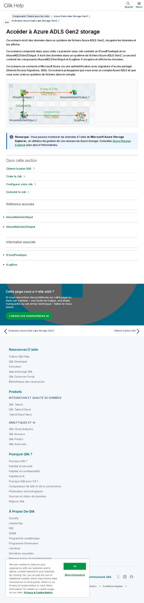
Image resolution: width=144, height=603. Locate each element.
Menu (139, 6)
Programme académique (24, 538)
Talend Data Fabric (20, 414)
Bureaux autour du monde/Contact (30, 558)
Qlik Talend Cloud (20, 409)
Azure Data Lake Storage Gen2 (71, 16)
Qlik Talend (16, 404)
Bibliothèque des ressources (27, 381)
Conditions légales (112, 586)
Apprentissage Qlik (20, 371)
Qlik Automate (17, 444)
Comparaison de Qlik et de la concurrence (35, 486)
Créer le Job (14, 176)
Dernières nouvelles (21, 553)
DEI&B (12, 533)
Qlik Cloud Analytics (21, 429)
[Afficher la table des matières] (7, 16)
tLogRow (11, 264)
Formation (15, 366)
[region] (47, 578)
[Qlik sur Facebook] (131, 576)
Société (13, 518)
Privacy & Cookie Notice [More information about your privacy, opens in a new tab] (38, 592)
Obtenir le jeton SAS (18, 168)
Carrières (14, 548)
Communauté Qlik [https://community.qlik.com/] (99, 577)
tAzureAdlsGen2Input (19, 217)
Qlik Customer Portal (21, 376)
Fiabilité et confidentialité (24, 471)
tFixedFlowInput (16, 255)
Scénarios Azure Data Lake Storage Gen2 (34, 20)
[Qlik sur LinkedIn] (125, 576)
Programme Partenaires (23, 543)
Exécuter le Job (16, 192)
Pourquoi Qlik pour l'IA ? (23, 481)
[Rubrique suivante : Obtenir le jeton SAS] (107, 331)
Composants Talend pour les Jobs (30, 16)
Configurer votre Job (19, 184)
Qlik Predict (16, 439)
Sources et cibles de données (27, 496)
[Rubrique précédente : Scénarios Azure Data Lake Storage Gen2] (37, 331)
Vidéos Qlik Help (19, 356)
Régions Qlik (16, 501)
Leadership (16, 523)
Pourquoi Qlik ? (18, 461)
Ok (74, 566)
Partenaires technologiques (26, 491)
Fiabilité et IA (17, 476)
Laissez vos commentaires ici (29, 315)
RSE (11, 528)
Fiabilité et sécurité (20, 466)
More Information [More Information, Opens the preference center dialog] (75, 574)
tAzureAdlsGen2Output (20, 226)
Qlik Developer (18, 361)
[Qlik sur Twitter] (118, 576)
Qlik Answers (17, 434)
